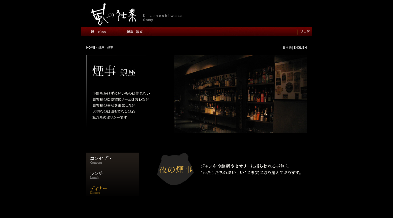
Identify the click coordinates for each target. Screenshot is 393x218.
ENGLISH (300, 47)
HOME (90, 47)
